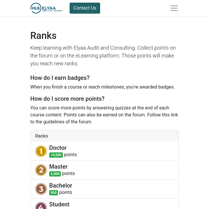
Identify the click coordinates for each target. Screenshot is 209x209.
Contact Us (84, 8)
